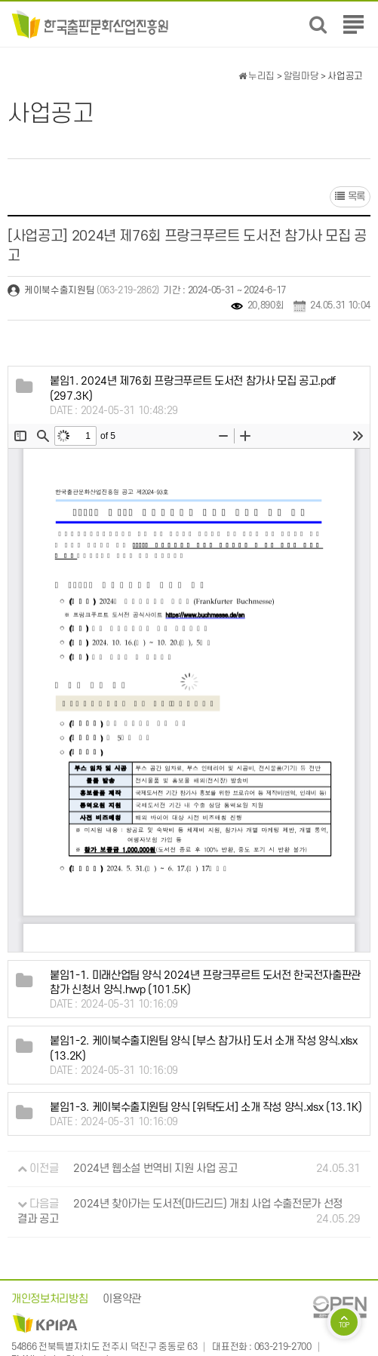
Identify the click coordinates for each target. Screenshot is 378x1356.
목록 (350, 196)
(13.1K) (206, 1107)
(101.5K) (205, 983)
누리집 (256, 76)
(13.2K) (204, 1049)
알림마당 (301, 76)
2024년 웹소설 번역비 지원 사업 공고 (155, 1168)
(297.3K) (193, 389)
